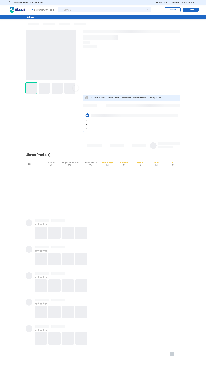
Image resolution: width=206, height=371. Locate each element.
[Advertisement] (131, 71)
